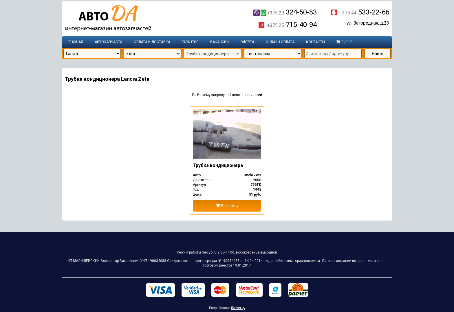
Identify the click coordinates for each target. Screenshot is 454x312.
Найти (377, 53)
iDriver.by (238, 308)
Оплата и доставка (152, 42)
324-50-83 (285, 12)
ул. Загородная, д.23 (368, 23)
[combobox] (212, 53)
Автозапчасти (108, 42)
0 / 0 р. (344, 42)
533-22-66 (364, 12)
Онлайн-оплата (280, 42)
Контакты (315, 42)
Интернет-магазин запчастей (108, 18)
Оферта (247, 42)
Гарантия (190, 42)
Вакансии (219, 42)
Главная (75, 42)
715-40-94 (292, 25)
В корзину (227, 205)
